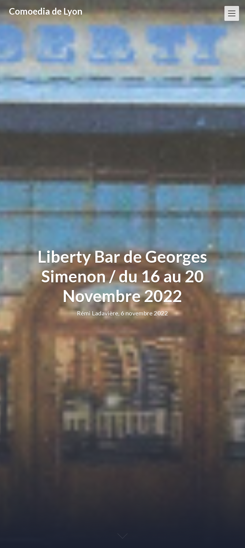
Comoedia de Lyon (46, 11)
